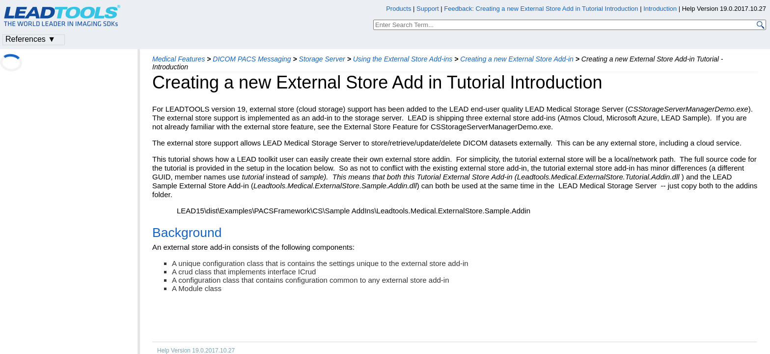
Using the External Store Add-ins (403, 59)
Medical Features (178, 59)
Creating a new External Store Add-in (517, 59)
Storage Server (322, 59)
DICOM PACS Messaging (252, 59)
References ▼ (30, 39)
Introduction (660, 8)
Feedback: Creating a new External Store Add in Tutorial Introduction (541, 8)
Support (427, 8)
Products (398, 8)
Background (187, 232)
